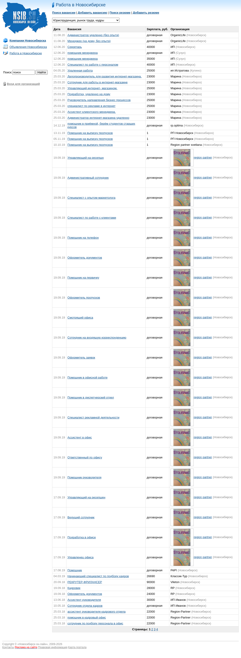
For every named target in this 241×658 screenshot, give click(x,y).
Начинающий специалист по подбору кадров (98, 576)
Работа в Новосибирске (26, 53)
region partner (203, 157)
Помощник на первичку (83, 277)
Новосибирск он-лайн (32, 644)
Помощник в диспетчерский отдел (91, 397)
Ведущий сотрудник (81, 517)
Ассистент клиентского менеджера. (92, 112)
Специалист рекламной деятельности (93, 417)
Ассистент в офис (80, 437)
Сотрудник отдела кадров (85, 605)
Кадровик (74, 588)
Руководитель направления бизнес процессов (99, 100)
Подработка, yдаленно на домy (89, 94)
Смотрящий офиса (80, 317)
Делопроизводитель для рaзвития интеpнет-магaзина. (105, 76)
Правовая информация (52, 647)
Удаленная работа (80, 70)
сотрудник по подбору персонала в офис (95, 623)
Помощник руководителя (85, 477)
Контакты (8, 647)
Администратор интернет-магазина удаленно (98, 117)
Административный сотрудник (88, 177)
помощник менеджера (83, 52)
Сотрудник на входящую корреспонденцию (97, 337)
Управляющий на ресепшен (86, 497)
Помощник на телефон (83, 237)
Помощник (75, 570)
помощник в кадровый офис (87, 617)
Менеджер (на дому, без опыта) (89, 41)
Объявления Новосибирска (28, 47)
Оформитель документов (85, 257)
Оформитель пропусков (84, 297)
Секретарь (75, 47)
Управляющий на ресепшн (86, 157)
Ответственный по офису (85, 457)
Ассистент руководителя (84, 599)
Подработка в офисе (82, 537)
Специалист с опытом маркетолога (91, 197)
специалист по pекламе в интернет (92, 106)
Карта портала (77, 647)
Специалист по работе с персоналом (93, 64)
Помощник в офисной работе (88, 377)
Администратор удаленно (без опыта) (93, 35)
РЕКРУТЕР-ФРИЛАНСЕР (85, 582)
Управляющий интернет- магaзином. (92, 88)
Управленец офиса (81, 557)
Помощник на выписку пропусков (90, 133)
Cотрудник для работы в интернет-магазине (98, 82)
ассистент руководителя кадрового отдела (97, 611)
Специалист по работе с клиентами (92, 217)
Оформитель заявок (81, 357)
